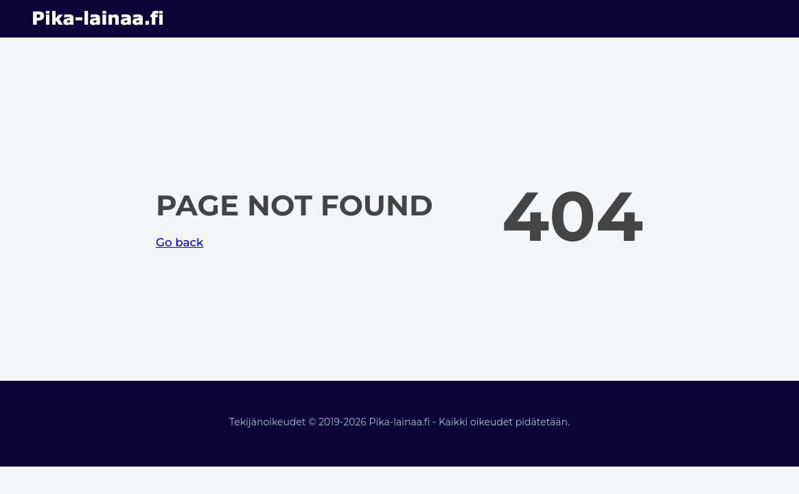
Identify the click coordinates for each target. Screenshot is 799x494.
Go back (179, 242)
